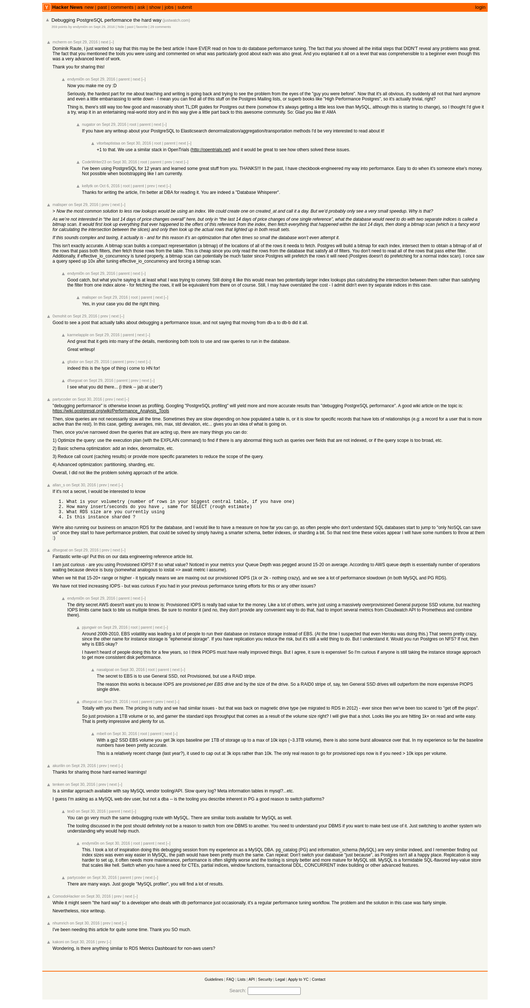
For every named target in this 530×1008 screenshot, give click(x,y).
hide (121, 27)
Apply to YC (298, 984)
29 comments (160, 27)
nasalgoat (105, 674)
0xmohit (59, 316)
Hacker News (67, 7)
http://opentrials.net (210, 149)
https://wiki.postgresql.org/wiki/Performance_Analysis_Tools (111, 411)
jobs (169, 7)
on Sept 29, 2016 (102, 27)
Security (265, 984)
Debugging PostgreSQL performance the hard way (107, 20)
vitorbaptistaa (108, 143)
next (104, 42)
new (89, 7)
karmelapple (78, 335)
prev (168, 162)
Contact (318, 984)
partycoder (62, 399)
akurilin (59, 770)
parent (124, 79)
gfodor (72, 361)
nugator (88, 124)
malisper (60, 204)
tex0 (71, 815)
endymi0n (80, 27)
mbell (101, 738)
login (480, 7)
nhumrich (61, 927)
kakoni (58, 946)
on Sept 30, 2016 (136, 143)
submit (185, 7)
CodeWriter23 (94, 162)
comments (122, 7)
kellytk (87, 186)
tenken (58, 789)
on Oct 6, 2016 (107, 186)
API (251, 984)
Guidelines (214, 984)
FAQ (230, 984)
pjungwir (89, 631)
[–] (111, 42)
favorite (142, 27)
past (102, 7)
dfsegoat (74, 380)
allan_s (59, 485)
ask (141, 7)
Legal (280, 984)
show (154, 7)
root (133, 124)
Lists (241, 984)
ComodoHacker (66, 900)
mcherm (60, 42)
